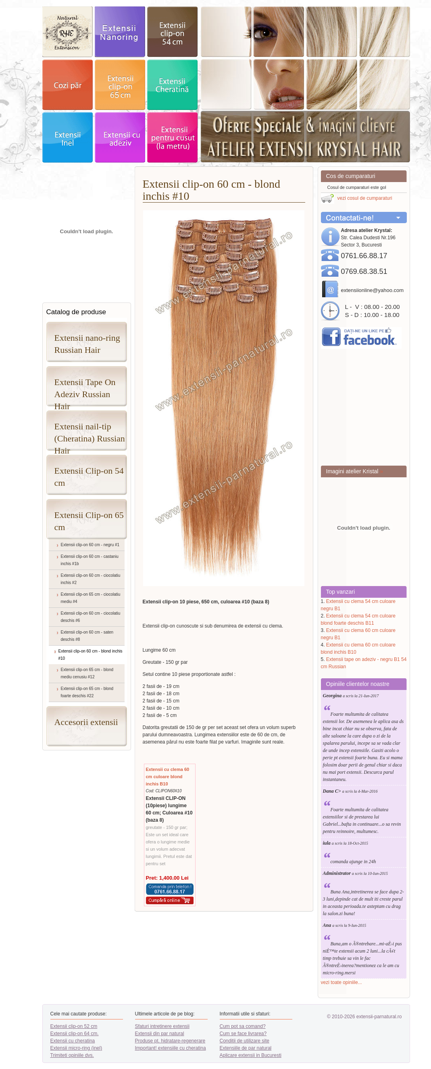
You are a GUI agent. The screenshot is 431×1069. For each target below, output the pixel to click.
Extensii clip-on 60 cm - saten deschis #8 (87, 636)
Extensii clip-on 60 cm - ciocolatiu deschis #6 (91, 617)
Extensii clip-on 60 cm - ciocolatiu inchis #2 (91, 579)
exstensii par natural (67, 31)
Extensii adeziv (120, 137)
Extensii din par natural (159, 1033)
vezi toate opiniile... (341, 982)
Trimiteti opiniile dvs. (72, 1055)
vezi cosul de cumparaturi (364, 198)
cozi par (67, 84)
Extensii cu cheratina (72, 1041)
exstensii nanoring (120, 31)
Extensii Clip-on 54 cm (89, 477)
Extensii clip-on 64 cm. (74, 1033)
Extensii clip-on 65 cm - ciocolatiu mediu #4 (91, 598)
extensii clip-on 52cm (172, 31)
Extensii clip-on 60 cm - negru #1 (90, 545)
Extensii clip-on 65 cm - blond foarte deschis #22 (87, 692)
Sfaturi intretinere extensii (162, 1026)
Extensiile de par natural (246, 1048)
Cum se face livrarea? (243, 1033)
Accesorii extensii (86, 722)
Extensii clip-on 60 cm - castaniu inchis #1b (90, 560)
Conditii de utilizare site (244, 1041)
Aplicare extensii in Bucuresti (250, 1055)
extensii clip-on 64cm (120, 84)
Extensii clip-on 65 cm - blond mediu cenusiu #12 (87, 673)
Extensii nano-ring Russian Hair (87, 344)
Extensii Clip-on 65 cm (89, 521)
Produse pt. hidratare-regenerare (170, 1041)
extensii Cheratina (172, 84)
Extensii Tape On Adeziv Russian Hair (85, 391)
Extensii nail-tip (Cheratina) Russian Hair (89, 436)
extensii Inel (67, 137)
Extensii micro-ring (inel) (76, 1048)
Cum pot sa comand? (243, 1026)
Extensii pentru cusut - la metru (172, 137)
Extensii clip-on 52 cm (74, 1026)
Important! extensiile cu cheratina (170, 1048)
